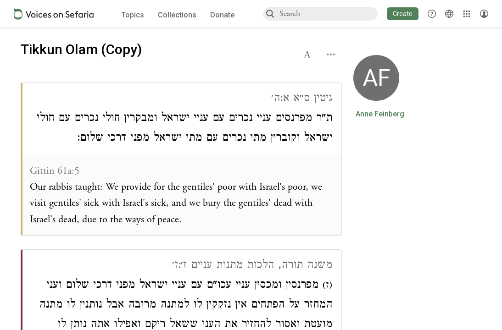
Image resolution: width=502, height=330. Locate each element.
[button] (402, 13)
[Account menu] (484, 14)
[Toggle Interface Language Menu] (449, 14)
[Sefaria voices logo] (54, 14)
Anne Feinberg (380, 114)
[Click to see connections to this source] (181, 159)
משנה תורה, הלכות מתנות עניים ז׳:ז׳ (252, 266)
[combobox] (328, 13)
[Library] (467, 14)
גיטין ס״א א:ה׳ (301, 99)
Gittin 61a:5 (54, 171)
